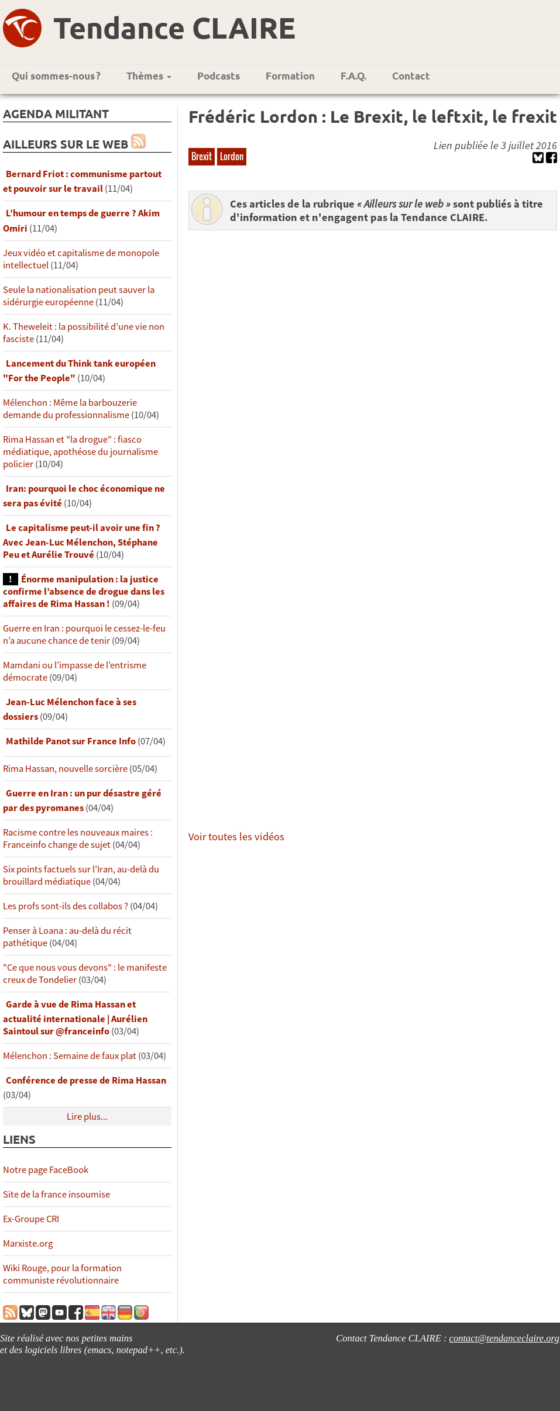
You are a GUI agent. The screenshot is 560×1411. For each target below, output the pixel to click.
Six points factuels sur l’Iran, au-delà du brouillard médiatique (81, 875)
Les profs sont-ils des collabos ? (65, 906)
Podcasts (218, 76)
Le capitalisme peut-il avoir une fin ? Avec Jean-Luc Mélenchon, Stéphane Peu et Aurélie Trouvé (81, 541)
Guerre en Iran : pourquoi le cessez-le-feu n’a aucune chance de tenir (84, 634)
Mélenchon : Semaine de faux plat (69, 1056)
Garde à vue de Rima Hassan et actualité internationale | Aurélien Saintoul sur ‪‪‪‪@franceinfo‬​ (75, 1017)
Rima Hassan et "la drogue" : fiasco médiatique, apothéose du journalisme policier (80, 451)
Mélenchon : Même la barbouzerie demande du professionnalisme (70, 408)
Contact (411, 76)
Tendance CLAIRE (174, 27)
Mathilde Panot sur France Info (71, 741)
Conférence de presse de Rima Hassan (86, 1080)
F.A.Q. (353, 76)
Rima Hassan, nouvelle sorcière (65, 769)
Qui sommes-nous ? (56, 76)
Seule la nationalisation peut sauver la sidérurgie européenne (78, 296)
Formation (290, 76)
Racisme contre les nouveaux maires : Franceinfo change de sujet (78, 838)
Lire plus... (87, 1116)
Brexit (201, 156)
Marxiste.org (28, 1243)
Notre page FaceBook (45, 1170)
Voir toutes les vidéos (236, 836)
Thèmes (148, 76)
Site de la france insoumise (56, 1194)
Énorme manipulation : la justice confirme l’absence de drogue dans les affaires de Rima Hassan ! (83, 591)
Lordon (231, 156)
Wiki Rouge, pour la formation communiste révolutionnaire (62, 1274)
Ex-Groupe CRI (31, 1219)
